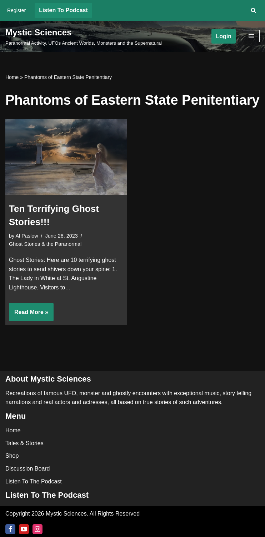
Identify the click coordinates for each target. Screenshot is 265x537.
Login (223, 36)
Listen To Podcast (63, 10)
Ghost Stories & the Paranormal (45, 244)
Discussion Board (27, 469)
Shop (12, 456)
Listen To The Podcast (33, 481)
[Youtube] (24, 529)
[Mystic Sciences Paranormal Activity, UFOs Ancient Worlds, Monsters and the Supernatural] (83, 36)
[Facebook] (10, 529)
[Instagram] (37, 529)
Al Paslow (26, 236)
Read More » (28, 314)
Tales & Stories (24, 443)
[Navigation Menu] (251, 36)
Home (12, 77)
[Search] (253, 10)
